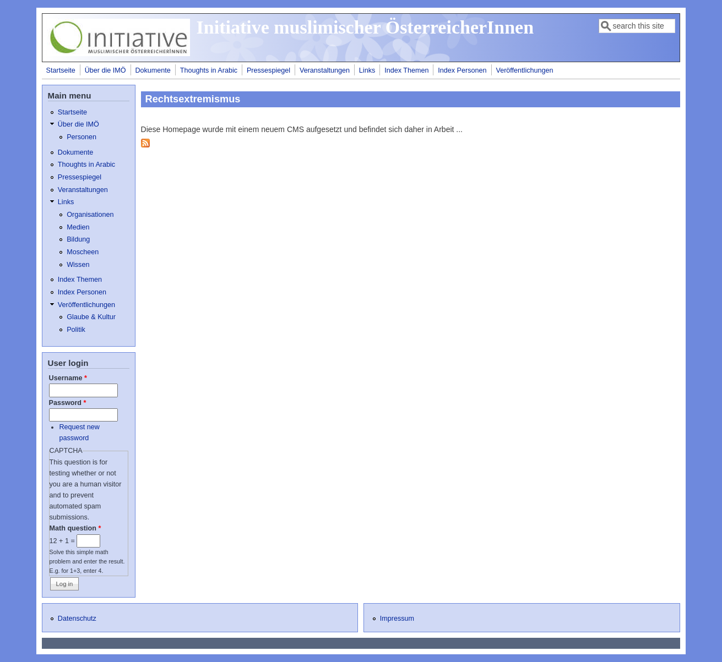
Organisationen (90, 214)
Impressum (397, 618)
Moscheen (83, 252)
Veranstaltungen (325, 70)
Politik (76, 329)
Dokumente (152, 70)
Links (367, 70)
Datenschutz (77, 618)
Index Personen (462, 70)
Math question (75, 528)
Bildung (78, 239)
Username (68, 378)
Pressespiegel (268, 70)
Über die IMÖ (105, 70)
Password (67, 403)
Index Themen (406, 70)
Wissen (78, 265)
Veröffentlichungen (524, 70)
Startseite (60, 70)
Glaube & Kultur (91, 317)
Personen (81, 137)
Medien (78, 227)
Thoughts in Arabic (208, 70)
